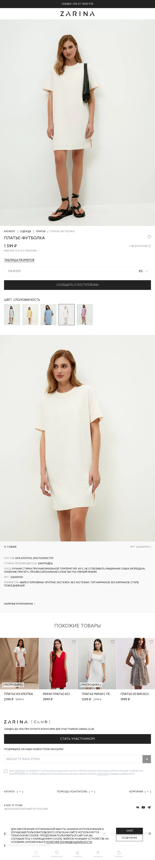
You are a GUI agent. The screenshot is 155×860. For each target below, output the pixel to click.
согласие (20, 771)
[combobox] (77, 271)
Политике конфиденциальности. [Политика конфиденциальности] (69, 842)
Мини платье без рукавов (63, 694)
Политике (103, 774)
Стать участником (77, 739)
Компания (140, 791)
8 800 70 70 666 (13, 805)
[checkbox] (5, 771)
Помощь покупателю (76, 791)
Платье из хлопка (18, 694)
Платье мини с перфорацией (105, 694)
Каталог (13, 791)
